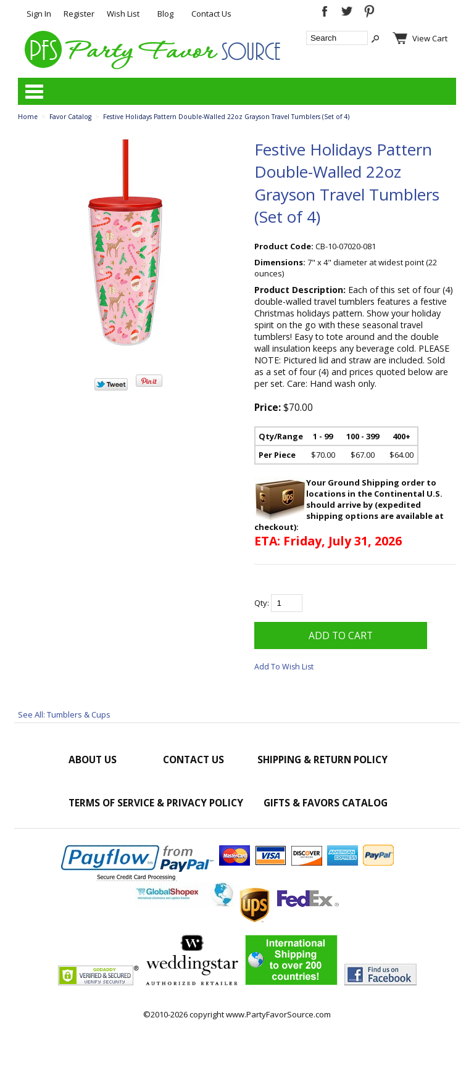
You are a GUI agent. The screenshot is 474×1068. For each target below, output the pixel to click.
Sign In (39, 13)
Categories (34, 91)
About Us (93, 759)
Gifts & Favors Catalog (326, 802)
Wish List (123, 13)
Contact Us (211, 13)
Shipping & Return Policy (322, 759)
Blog (165, 13)
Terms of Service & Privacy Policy (156, 802)
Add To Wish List (284, 666)
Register (79, 13)
